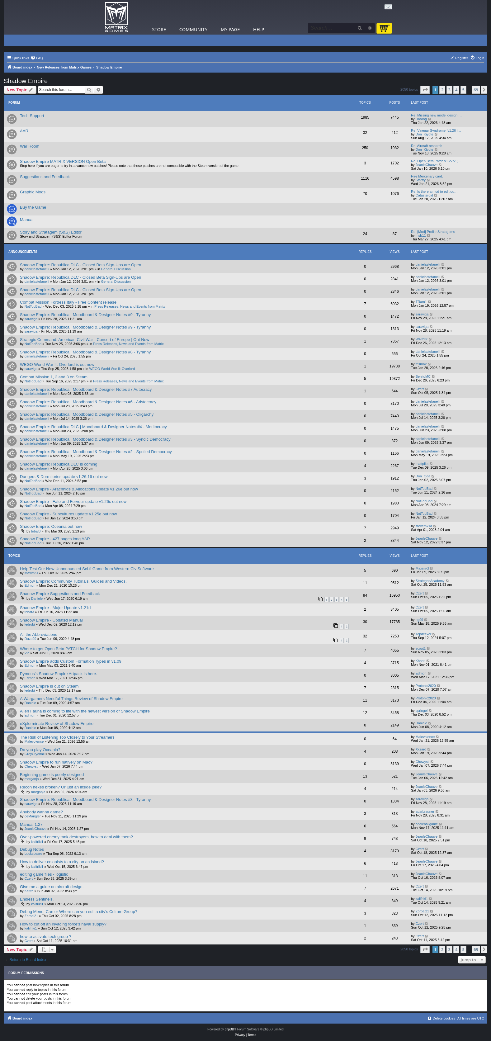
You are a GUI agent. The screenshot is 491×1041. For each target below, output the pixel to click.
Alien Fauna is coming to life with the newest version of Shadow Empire (85, 711)
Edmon (30, 585)
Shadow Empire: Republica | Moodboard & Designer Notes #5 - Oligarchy (86, 414)
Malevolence (34, 741)
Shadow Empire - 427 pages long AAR (55, 539)
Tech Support (32, 115)
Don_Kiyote (424, 134)
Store (159, 29)
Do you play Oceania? (40, 749)
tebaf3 (36, 531)
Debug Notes (32, 849)
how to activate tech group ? (45, 936)
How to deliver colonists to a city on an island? (62, 861)
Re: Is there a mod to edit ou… (434, 191)
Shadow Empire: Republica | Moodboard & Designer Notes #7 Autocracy (86, 389)
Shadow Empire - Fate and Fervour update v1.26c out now (73, 501)
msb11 (421, 235)
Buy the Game (33, 207)
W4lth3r (421, 339)
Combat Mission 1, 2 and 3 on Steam (53, 377)
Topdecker (424, 634)
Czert (420, 389)
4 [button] (456, 89)
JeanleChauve (426, 165)
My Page (230, 29)
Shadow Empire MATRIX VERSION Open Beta (63, 161)
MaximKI (31, 573)
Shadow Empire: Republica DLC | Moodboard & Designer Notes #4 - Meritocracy (93, 426)
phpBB (229, 1029)
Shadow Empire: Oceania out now (51, 526)
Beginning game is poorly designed (52, 774)
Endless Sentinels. (37, 899)
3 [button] (449, 89)
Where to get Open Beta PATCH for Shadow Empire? (68, 648)
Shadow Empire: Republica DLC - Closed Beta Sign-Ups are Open (80, 265)
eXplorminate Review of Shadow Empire (56, 723)
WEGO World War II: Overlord (112, 369)
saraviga (31, 319)
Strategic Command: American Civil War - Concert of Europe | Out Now (84, 339)
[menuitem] (37, 58)
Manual (26, 219)
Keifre (29, 891)
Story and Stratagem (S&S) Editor (51, 232)
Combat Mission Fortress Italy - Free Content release (68, 302)
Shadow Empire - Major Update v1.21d (55, 607)
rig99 (419, 620)
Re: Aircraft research (426, 146)
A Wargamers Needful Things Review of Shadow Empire (71, 698)
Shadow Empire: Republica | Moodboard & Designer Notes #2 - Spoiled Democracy (96, 451)
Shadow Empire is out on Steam (49, 686)
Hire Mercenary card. (427, 176)
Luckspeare (33, 853)
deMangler (33, 816)
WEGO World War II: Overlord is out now (57, 364)
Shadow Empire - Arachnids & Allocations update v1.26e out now (79, 489)
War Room (30, 146)
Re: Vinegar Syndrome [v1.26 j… (436, 130)
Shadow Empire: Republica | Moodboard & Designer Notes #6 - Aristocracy (88, 402)
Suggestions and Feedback (45, 176)
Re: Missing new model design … (436, 115)
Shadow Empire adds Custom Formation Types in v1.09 (70, 661)
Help (258, 29)
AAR (24, 131)
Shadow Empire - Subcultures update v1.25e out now (68, 514)
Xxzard (421, 749)
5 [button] (463, 89)
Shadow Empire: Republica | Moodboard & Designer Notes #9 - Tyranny (85, 314)
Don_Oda (423, 476)
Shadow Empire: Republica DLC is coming (58, 464)
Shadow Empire (26, 81)
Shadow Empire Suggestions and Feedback (60, 593)
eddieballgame (427, 824)
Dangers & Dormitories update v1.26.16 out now (64, 476)
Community (193, 29)
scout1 (421, 648)
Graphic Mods (32, 192)
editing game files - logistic (44, 874)
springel (422, 710)
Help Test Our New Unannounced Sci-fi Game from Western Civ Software (87, 568)
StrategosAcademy (430, 581)
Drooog (421, 119)
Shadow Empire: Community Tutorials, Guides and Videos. (73, 581)
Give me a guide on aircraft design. (52, 886)
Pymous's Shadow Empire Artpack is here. (58, 673)
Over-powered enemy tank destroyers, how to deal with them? (76, 837)
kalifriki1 (37, 842)
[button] (425, 89)
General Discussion (116, 269)
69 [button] (476, 89)
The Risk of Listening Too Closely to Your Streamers (67, 737)
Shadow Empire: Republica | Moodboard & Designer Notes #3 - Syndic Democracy (95, 439)
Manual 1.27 (31, 824)
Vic (27, 653)
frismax (421, 364)
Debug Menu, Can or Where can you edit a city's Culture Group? (78, 911)
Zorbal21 (31, 916)
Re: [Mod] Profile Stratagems (433, 232)
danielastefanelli (37, 269)
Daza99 (30, 639)
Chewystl (32, 766)
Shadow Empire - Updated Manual (51, 620)
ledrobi (30, 624)
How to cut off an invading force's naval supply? (63, 924)
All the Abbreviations (38, 634)
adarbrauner (425, 811)
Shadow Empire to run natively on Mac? (56, 762)
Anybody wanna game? (41, 812)
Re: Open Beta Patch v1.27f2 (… (436, 161)
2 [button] (442, 89)
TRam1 (421, 302)
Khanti (420, 661)
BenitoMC (423, 376)
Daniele (37, 598)
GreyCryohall (35, 754)
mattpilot (422, 464)
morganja (32, 779)
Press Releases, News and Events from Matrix (129, 306)
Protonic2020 (426, 686)
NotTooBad (33, 306)
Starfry (421, 180)
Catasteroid (424, 195)
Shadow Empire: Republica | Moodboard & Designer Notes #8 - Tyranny (85, 352)
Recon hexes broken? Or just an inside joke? (61, 787)
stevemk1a (424, 526)
